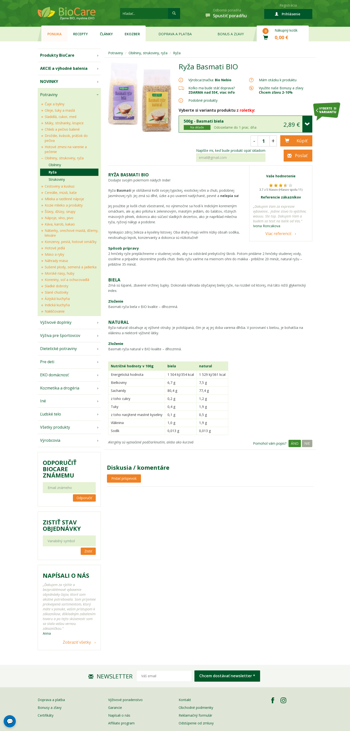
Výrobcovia (50, 440)
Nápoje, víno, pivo (59, 218)
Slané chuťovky (56, 292)
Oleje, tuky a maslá (60, 110)
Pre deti (47, 361)
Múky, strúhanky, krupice (64, 123)
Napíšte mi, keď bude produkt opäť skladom (230, 150)
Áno (294, 443)
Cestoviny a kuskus (60, 186)
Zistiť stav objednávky (62, 525)
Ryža (53, 172)
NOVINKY (49, 81)
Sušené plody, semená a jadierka (70, 267)
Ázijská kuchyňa (57, 298)
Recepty (80, 34)
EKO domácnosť (54, 375)
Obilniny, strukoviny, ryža (64, 158)
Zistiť (88, 551)
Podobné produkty (203, 100)
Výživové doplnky (55, 322)
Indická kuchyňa (57, 305)
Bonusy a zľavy (49, 707)
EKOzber (132, 34)
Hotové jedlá (55, 248)
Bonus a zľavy (231, 34)
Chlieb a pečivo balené (62, 129)
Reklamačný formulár (195, 715)
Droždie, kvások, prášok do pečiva (66, 138)
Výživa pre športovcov (60, 335)
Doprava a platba (175, 34)
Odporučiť (84, 498)
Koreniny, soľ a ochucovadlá (67, 279)
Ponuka (54, 34)
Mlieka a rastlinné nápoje (64, 199)
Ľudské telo (50, 414)
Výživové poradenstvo (125, 699)
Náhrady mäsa (56, 260)
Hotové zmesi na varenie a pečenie (66, 149)
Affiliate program (121, 723)
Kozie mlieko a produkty (64, 205)
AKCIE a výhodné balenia (64, 68)
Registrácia (288, 5)
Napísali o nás (119, 715)
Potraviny (49, 94)
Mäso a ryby (54, 254)
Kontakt (185, 699)
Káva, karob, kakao (60, 224)
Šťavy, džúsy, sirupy (60, 211)
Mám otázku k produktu (278, 80)
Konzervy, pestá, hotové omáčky (70, 241)
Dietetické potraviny (58, 348)
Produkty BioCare (57, 55)
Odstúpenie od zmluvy (196, 723)
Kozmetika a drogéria (59, 388)
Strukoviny (57, 179)
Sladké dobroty (56, 286)
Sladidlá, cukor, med (60, 116)
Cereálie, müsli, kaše (61, 192)
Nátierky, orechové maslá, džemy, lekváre (71, 233)
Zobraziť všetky (77, 642)
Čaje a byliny (54, 104)
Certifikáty (45, 715)
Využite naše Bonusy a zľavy (281, 90)
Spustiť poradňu (230, 15)
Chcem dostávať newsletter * (227, 675)
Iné (43, 401)
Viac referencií (278, 233)
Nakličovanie (55, 311)
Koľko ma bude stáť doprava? (211, 88)
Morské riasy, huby (59, 273)
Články (106, 34)
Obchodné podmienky (196, 707)
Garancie (115, 707)
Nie (307, 443)
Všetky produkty (55, 427)
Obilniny (55, 164)
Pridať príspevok (124, 478)
